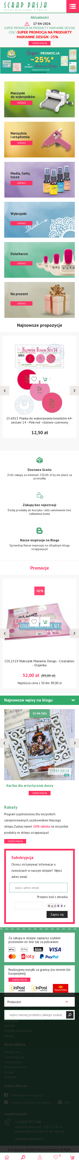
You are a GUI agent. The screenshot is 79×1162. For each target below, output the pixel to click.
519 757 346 (28, 1122)
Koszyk (8, 1072)
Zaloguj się (11, 1052)
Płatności (10, 1011)
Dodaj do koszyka (45, 379)
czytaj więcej (39, 43)
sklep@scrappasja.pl (29, 1139)
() (56, 1155)
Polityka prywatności (18, 1031)
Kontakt (9, 1026)
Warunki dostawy (15, 1016)
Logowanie (39, 1157)
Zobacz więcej (39, 471)
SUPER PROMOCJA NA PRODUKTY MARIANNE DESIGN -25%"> (39, 32)
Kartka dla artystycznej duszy (29, 785)
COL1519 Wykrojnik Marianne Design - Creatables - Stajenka (39, 663)
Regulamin (11, 1021)
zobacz (39, 99)
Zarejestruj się (14, 1057)
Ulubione (10, 1077)
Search (23, 1157)
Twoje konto (12, 1062)
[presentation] (4, 390)
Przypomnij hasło (15, 1067)
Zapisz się (57, 914)
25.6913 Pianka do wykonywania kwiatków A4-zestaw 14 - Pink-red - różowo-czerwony (39, 420)
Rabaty (9, 1036)
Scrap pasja (34, 6)
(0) (72, 1157)
